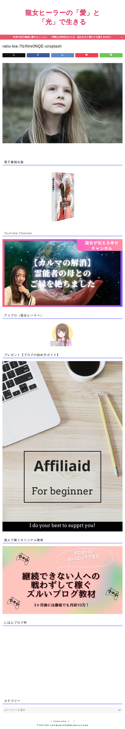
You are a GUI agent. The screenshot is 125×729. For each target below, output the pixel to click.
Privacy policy (60, 721)
